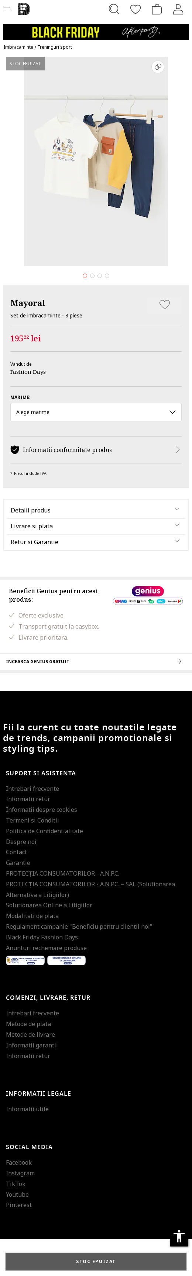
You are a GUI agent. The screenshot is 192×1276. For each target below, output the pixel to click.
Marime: (20, 397)
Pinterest (19, 1205)
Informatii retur (28, 799)
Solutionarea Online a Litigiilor (49, 905)
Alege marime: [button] (96, 412)
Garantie (18, 863)
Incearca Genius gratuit (96, 661)
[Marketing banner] (96, 28)
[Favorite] (135, 9)
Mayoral (27, 302)
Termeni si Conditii (32, 820)
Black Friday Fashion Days (42, 937)
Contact (16, 852)
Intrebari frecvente (32, 789)
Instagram (20, 1173)
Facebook (19, 1162)
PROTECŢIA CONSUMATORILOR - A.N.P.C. (62, 873)
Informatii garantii (32, 1045)
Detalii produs (31, 510)
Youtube (17, 1194)
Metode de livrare (30, 1034)
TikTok (15, 1184)
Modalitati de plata (32, 916)
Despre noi (21, 842)
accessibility (179, 1236)
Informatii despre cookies (41, 810)
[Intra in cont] (178, 9)
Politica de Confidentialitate (44, 831)
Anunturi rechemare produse (46, 948)
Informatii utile (27, 1109)
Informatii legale (38, 1093)
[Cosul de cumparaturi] (157, 9)
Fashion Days (28, 371)
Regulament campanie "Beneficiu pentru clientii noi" (79, 926)
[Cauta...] (114, 9)
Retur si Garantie (34, 542)
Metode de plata (28, 1024)
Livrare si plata (32, 526)
